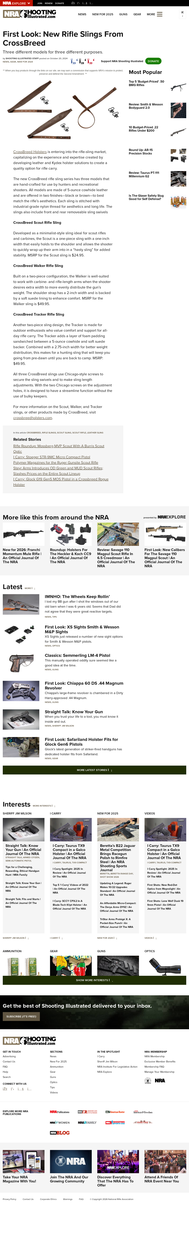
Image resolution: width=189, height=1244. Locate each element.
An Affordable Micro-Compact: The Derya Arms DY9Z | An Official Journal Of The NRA (118, 907)
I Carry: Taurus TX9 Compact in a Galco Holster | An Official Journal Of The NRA (69, 851)
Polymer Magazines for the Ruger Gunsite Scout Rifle (55, 462)
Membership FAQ (154, 1067)
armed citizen (31, 857)
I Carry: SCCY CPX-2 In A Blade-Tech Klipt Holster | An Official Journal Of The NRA (70, 905)
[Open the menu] (159, 14)
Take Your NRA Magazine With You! (19, 1179)
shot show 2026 (109, 876)
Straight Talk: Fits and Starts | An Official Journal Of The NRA (23, 903)
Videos (150, 813)
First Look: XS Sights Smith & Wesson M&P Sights (82, 629)
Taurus (66, 862)
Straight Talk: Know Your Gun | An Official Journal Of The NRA (23, 849)
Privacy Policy (9, 1199)
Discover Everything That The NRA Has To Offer (115, 1181)
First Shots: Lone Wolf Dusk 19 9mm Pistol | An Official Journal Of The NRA (165, 905)
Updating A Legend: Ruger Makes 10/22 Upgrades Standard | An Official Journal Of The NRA (117, 889)
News (82, 14)
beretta (104, 873)
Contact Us (9, 1062)
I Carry (55, 813)
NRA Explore (104, 1072)
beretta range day (122, 873)
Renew (49, 3)
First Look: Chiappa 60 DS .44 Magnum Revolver (84, 685)
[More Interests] (53, 805)
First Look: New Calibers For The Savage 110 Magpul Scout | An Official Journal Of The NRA (165, 558)
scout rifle (79, 432)
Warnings (68, 1199)
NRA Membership (155, 1056)
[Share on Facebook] (74, 59)
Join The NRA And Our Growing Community (69, 1179)
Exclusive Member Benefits (160, 1062)
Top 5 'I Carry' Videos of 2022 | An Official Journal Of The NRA (70, 888)
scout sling (64, 432)
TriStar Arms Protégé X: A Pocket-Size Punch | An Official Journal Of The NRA (116, 923)
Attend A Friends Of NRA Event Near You (162, 1179)
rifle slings (49, 432)
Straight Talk (14, 857)
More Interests (42, 805)
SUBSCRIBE (21, 1016)
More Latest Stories (109, 770)
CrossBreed (34, 432)
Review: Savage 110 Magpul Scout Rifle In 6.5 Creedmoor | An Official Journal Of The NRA (116, 558)
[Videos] (155, 937)
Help (5, 1072)
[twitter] (83, 59)
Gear (137, 14)
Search (7, 1077)
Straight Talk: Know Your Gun (74, 711)
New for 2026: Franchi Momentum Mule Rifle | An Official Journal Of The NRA (22, 555)
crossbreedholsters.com (32, 418)
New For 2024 (25, 61)
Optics (56, 645)
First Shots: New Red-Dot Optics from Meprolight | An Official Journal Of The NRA (164, 888)
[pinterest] (91, 59)
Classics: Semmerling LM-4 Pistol (77, 655)
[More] (33, 588)
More (28, 588)
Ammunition (12, 951)
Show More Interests (114, 980)
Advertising (9, 1056)
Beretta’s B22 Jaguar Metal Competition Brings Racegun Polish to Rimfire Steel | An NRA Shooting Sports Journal (117, 858)
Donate (59, 3)
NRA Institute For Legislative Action (117, 1067)
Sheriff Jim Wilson (63, 725)
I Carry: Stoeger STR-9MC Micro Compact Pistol (51, 457)
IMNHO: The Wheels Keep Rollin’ (77, 596)
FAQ (5, 1067)
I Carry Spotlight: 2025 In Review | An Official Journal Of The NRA (69, 872)
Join (39, 3)
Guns (123, 14)
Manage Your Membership (159, 1072)
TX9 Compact (79, 862)
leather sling (95, 432)
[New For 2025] (115, 937)
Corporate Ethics (48, 1199)
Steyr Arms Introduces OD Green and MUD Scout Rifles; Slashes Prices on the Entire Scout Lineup (58, 470)
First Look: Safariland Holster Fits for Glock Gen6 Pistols (81, 741)
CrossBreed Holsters (30, 151)
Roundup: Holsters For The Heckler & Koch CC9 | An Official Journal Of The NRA (70, 555)
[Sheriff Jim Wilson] (27, 937)
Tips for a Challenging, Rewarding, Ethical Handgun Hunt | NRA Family (22, 871)
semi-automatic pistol (19, 860)
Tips (54, 616)
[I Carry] (61, 937)
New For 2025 (102, 14)
